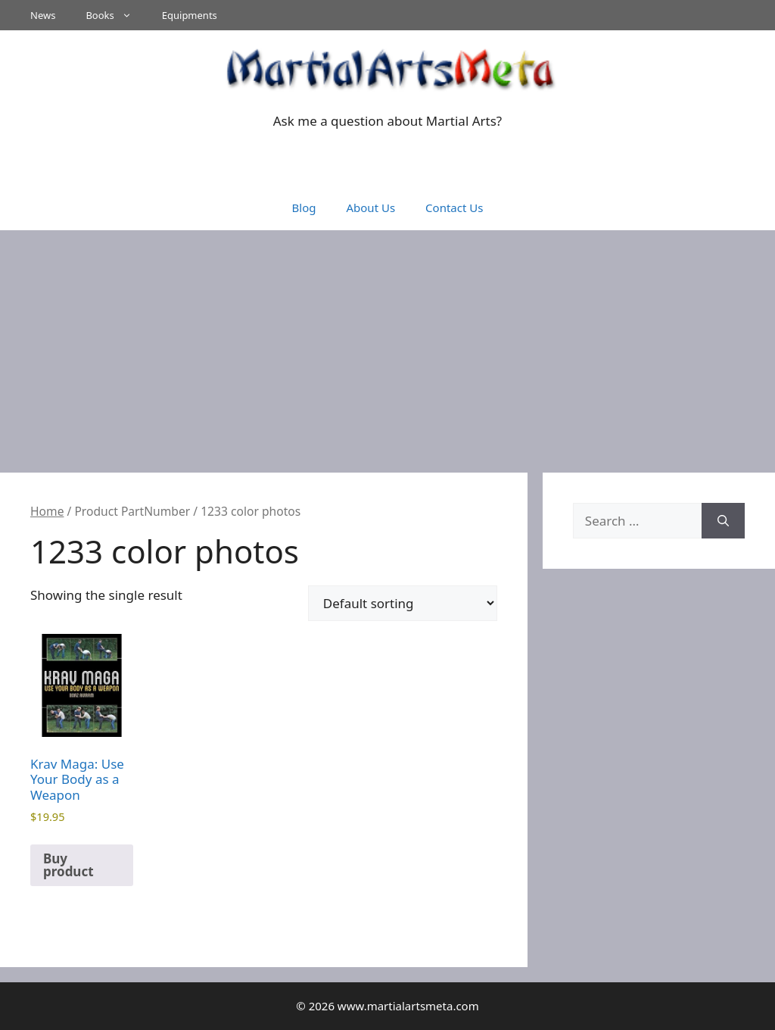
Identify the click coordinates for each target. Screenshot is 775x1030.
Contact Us (454, 207)
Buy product (68, 865)
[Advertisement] (387, 344)
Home (47, 511)
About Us (370, 207)
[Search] (723, 521)
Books (116, 15)
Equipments (189, 15)
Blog (304, 207)
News (42, 15)
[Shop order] (402, 603)
